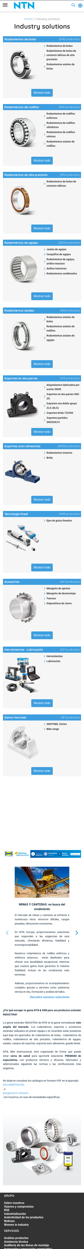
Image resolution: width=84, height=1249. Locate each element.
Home (28, 19)
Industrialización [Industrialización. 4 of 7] (15, 1214)
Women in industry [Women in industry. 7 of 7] (16, 1224)
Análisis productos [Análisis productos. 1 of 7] (16, 1238)
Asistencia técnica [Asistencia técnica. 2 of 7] (16, 1241)
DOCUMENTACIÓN (13, 1084)
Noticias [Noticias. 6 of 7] (9, 1221)
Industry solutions (48, 19)
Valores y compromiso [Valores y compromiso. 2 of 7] (19, 1206)
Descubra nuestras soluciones (49, 997)
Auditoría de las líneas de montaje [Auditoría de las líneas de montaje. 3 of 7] (26, 1245)
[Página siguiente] (76, 933)
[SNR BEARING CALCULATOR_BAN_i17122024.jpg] (42, 854)
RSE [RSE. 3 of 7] (6, 1210)
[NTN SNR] (24, 5)
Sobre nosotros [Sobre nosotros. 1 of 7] (14, 1203)
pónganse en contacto (15, 1093)
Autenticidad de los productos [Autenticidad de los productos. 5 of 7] (23, 1217)
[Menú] (5, 5)
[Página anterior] (7, 933)
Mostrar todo (42, 92)
